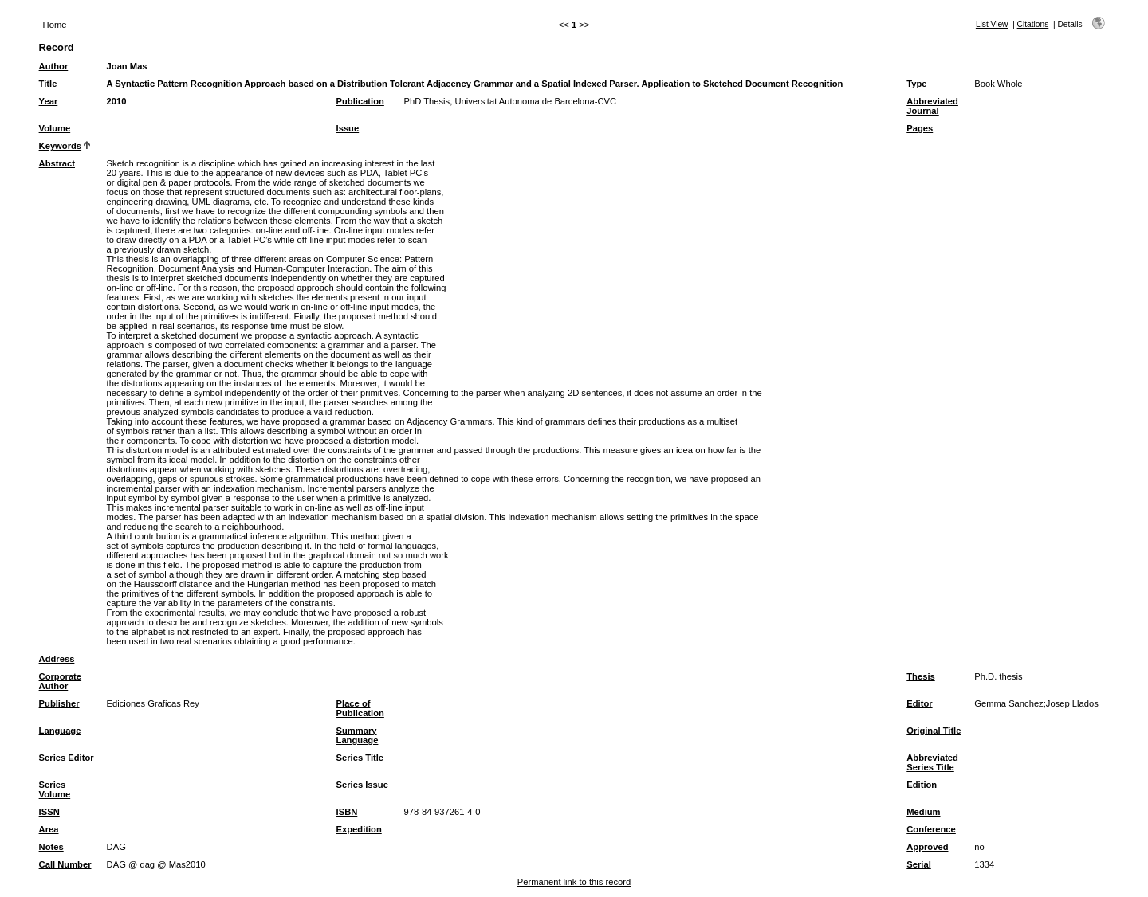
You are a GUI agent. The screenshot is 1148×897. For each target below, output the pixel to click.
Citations (1033, 24)
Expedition (359, 829)
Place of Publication (360, 708)
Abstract (57, 163)
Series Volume (55, 789)
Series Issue (362, 784)
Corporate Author (60, 681)
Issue (348, 128)
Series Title (360, 757)
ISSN (49, 812)
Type (916, 83)
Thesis (920, 676)
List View (992, 24)
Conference (931, 829)
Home (55, 24)
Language (60, 730)
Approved (927, 847)
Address (57, 659)
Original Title (933, 730)
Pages (919, 128)
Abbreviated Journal (932, 106)
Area (49, 829)
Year (48, 101)
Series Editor (66, 757)
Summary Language (357, 735)
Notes (51, 847)
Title (48, 83)
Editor (919, 703)
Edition (921, 784)
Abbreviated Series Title (932, 762)
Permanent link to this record (574, 882)
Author (54, 66)
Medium (923, 812)
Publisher (59, 703)
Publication (360, 101)
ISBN (347, 812)
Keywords (60, 146)
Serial (918, 864)
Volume (55, 128)
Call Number (65, 864)
